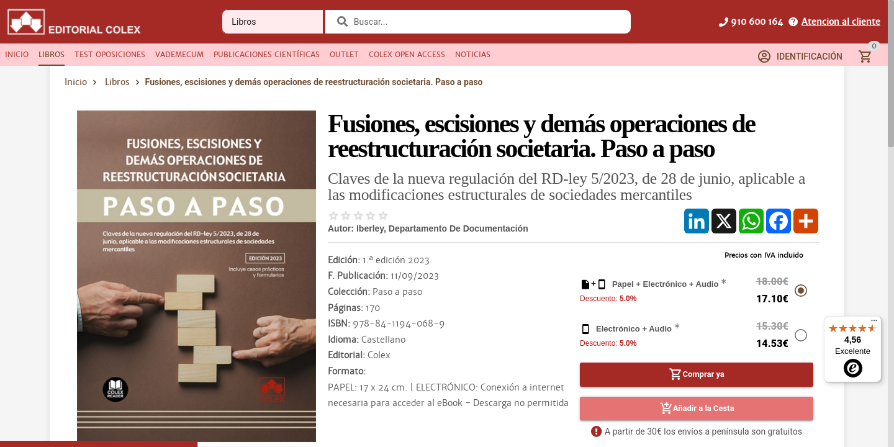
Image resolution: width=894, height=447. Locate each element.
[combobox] (487, 21)
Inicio (76, 82)
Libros (117, 82)
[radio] (333, 215)
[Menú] (874, 323)
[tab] (17, 54)
